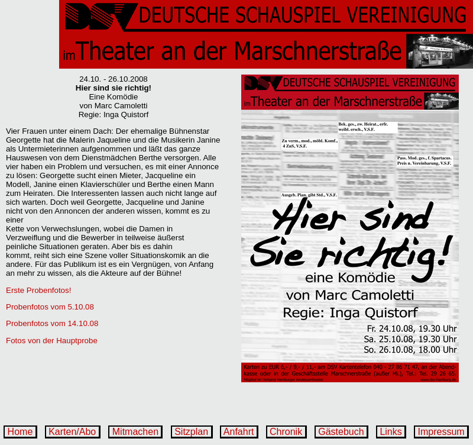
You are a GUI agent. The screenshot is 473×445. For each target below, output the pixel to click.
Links (390, 432)
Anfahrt (239, 432)
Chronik (286, 432)
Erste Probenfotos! (38, 290)
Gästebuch (341, 432)
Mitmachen (135, 432)
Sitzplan (191, 432)
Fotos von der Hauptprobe (52, 340)
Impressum (441, 432)
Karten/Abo (72, 432)
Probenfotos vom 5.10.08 (50, 306)
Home (20, 432)
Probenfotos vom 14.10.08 (52, 323)
